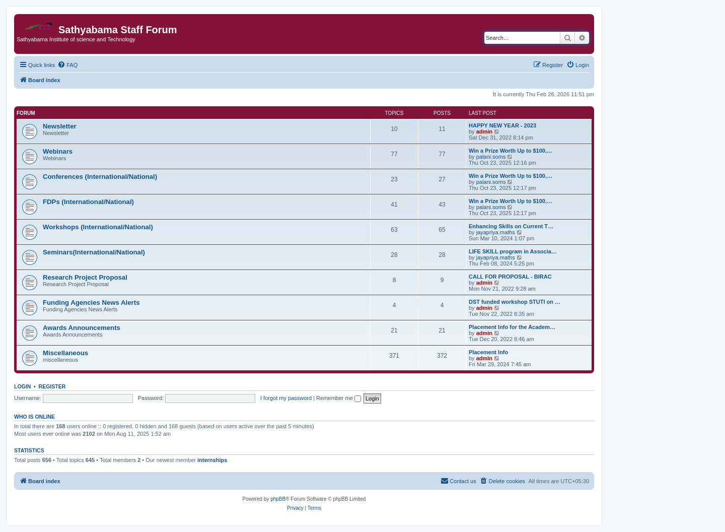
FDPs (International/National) (88, 202)
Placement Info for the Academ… (512, 327)
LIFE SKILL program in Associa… (513, 251)
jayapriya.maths (495, 232)
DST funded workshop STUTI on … (514, 302)
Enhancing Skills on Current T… (511, 226)
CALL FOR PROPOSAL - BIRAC (510, 277)
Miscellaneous (65, 353)
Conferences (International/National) (100, 176)
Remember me (338, 398)
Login (22, 386)
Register (52, 386)
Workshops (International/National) (98, 227)
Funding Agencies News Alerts (91, 302)
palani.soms (491, 157)
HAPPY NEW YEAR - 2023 (502, 125)
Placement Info (488, 352)
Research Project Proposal (85, 277)
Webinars (57, 151)
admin (484, 131)
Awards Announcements (81, 327)
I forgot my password (286, 398)
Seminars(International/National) (94, 252)
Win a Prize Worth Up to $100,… (510, 151)
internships (212, 460)
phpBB (277, 499)
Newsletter (60, 126)
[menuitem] (67, 65)
